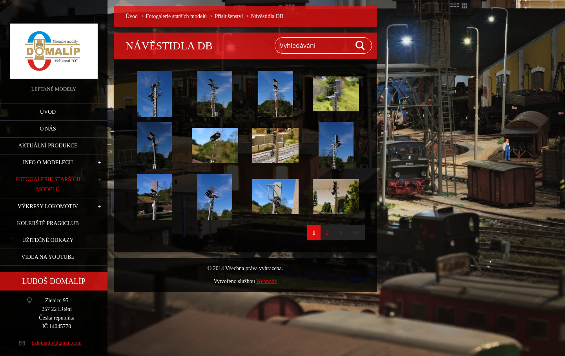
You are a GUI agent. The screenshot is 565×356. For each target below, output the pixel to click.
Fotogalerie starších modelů (47, 184)
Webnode (266, 281)
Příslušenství (229, 16)
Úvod (48, 112)
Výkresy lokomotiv (48, 206)
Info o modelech (48, 162)
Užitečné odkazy (47, 240)
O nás (48, 129)
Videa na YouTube (48, 257)
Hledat (360, 45)
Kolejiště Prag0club (48, 223)
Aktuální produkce (47, 146)
